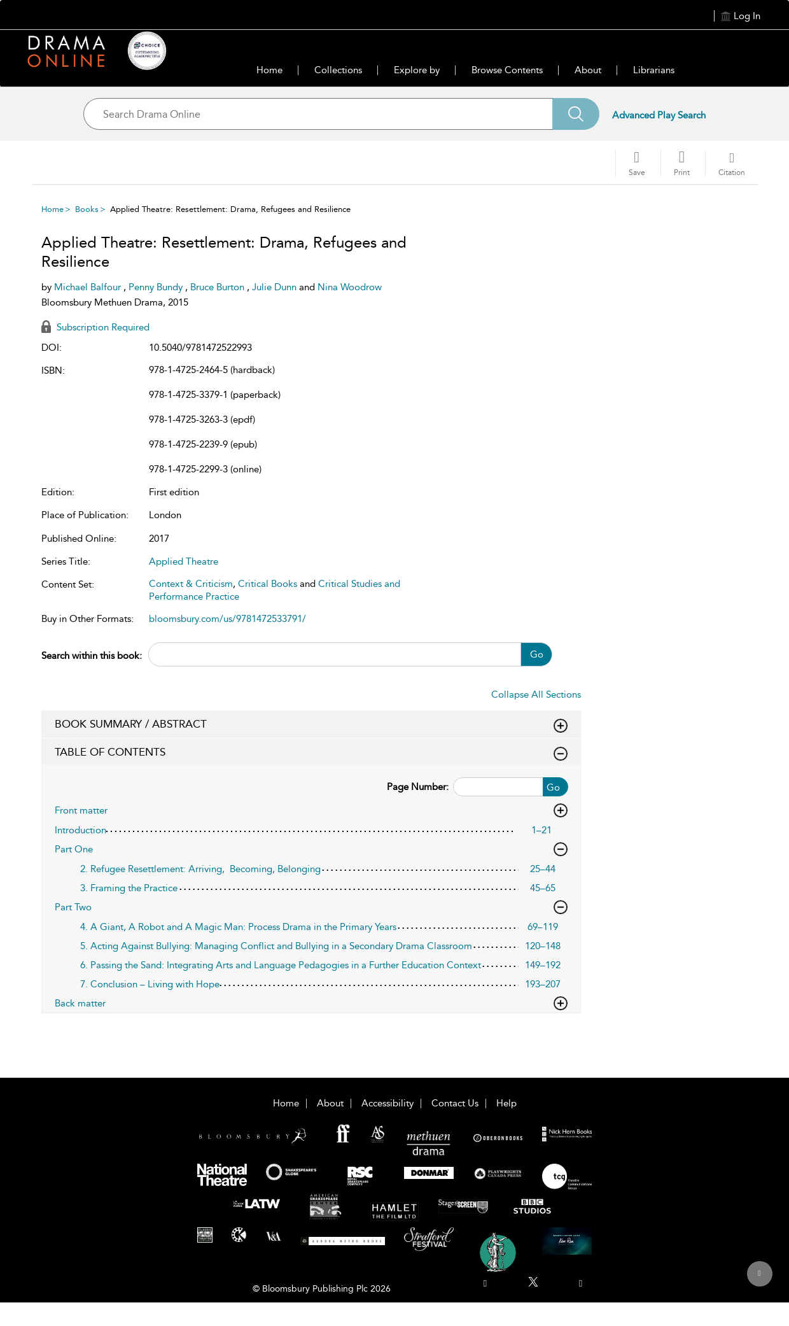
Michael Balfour (88, 287)
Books (87, 209)
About (588, 70)
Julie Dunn (275, 287)
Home (269, 70)
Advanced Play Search (659, 115)
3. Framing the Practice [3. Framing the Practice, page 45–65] (129, 888)
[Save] (637, 163)
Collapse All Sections (536, 694)
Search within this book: (91, 655)
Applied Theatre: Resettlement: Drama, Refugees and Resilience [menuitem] (230, 209)
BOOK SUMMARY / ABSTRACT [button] (311, 724)
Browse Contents (507, 70)
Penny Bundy (157, 287)
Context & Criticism (191, 583)
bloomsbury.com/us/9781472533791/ (227, 618)
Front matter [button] (311, 810)
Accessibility (387, 1103)
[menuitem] (485, 1283)
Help (506, 1103)
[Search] (575, 114)
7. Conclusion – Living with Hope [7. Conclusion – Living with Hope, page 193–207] (150, 984)
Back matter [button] (311, 1003)
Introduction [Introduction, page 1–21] (80, 830)
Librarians (653, 70)
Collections (338, 70)
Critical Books (267, 583)
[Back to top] (759, 1281)
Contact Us (454, 1103)
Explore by (417, 70)
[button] (682, 163)
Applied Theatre (183, 561)
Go (536, 654)
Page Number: (418, 787)
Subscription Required (95, 327)
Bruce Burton (218, 287)
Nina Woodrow (350, 287)
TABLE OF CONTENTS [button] (311, 752)
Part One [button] (311, 849)
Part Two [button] (311, 907)
